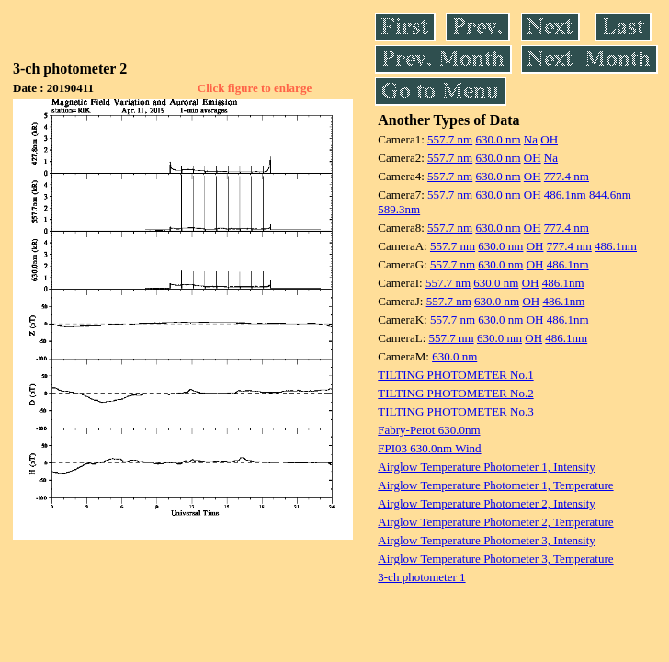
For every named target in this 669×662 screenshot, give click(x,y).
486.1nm (565, 194)
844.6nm (610, 194)
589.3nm (399, 209)
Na (531, 139)
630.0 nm (497, 139)
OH (549, 139)
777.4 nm (566, 176)
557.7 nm (449, 139)
